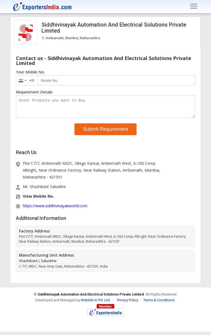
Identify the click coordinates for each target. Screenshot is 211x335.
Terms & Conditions (158, 303)
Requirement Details (34, 92)
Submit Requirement (105, 132)
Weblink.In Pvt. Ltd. (95, 303)
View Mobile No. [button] (38, 199)
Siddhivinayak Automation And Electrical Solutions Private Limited (113, 28)
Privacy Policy (127, 303)
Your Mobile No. (30, 72)
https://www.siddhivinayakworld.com (55, 209)
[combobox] (25, 80)
